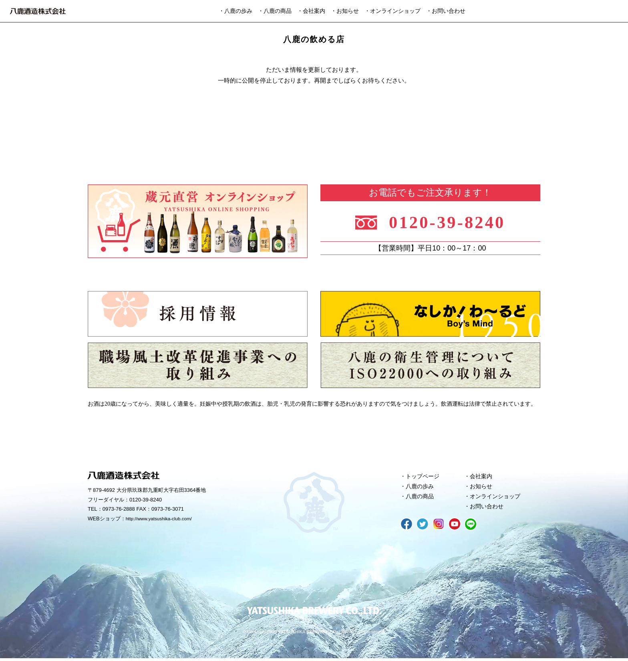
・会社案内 (311, 11)
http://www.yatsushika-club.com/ (163, 519)
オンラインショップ (497, 498)
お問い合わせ (488, 509)
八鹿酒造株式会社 (38, 11)
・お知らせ (345, 11)
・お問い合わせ (445, 11)
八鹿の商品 (421, 498)
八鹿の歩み (421, 487)
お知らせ (482, 487)
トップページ (424, 476)
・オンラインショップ (392, 11)
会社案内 (482, 476)
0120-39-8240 (451, 221)
